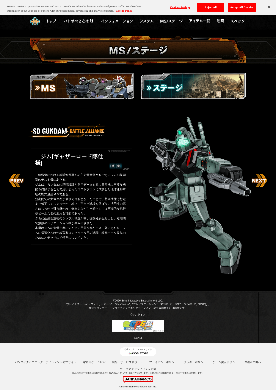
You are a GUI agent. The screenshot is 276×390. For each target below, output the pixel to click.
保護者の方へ (252, 362)
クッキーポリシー (195, 362)
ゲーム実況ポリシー (225, 362)
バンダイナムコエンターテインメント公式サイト (46, 362)
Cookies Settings (180, 4)
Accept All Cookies (241, 4)
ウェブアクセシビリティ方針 (138, 369)
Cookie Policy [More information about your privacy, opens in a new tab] (124, 7)
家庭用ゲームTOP (94, 362)
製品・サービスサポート (127, 362)
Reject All (211, 4)
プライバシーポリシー (163, 362)
